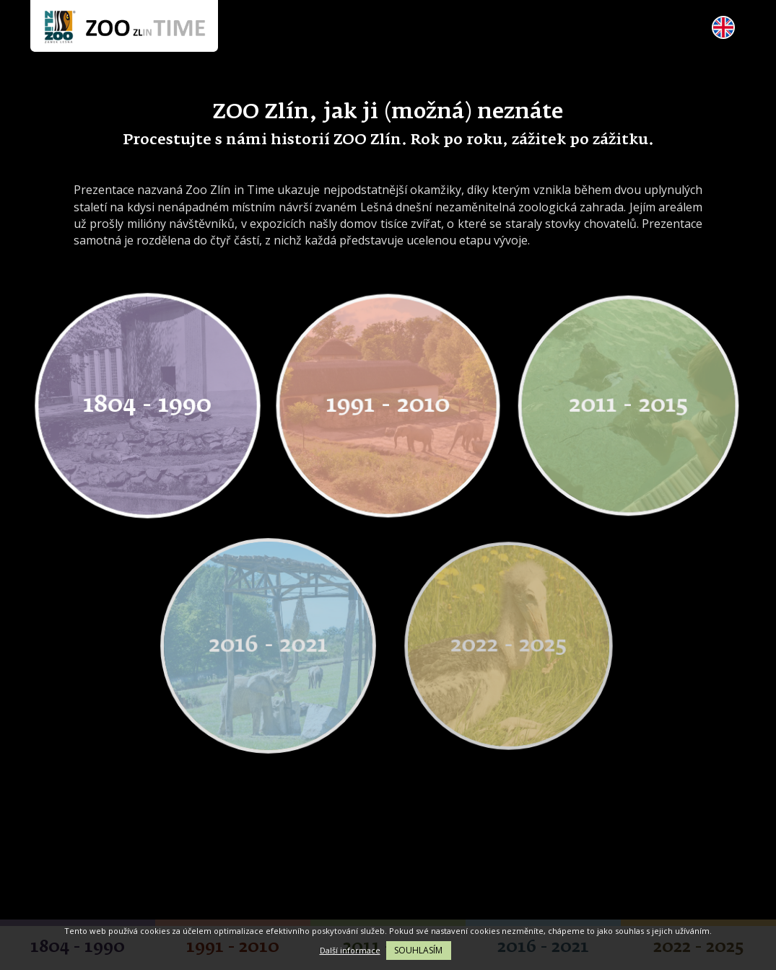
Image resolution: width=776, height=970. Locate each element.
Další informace (350, 950)
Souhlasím (418, 950)
